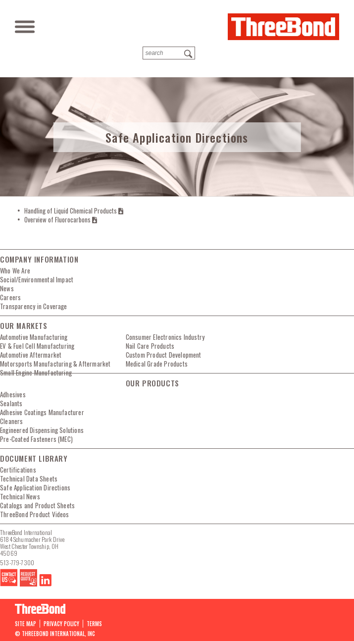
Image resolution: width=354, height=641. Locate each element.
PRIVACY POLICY (61, 624)
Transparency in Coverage (33, 306)
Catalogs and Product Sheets (37, 505)
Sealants (11, 403)
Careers (10, 297)
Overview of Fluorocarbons (60, 219)
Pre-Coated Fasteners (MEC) (36, 438)
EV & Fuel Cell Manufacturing (37, 345)
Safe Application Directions (35, 487)
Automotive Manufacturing (34, 336)
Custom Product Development (164, 354)
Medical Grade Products (157, 363)
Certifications (18, 469)
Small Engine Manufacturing (36, 372)
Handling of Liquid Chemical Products (73, 210)
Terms (94, 624)
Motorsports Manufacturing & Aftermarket (55, 363)
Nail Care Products (150, 345)
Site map (25, 624)
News (7, 288)
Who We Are (15, 270)
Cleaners (11, 421)
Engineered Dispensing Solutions (42, 430)
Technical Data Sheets (28, 478)
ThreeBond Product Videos (34, 514)
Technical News (20, 496)
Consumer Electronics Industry (165, 336)
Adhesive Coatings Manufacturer (42, 412)
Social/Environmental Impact (36, 279)
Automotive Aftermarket (30, 354)
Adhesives (13, 394)
